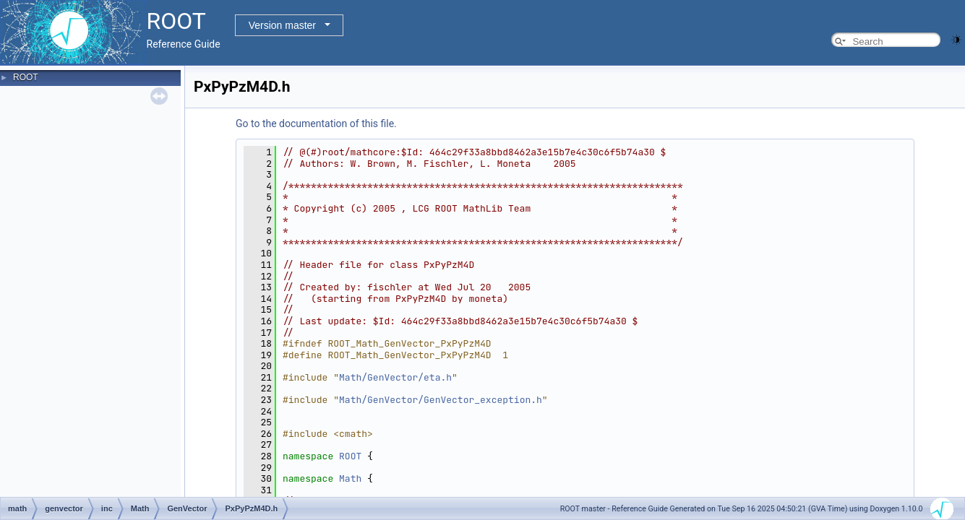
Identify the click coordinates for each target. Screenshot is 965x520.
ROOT (25, 77)
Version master (282, 25)
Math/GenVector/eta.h (395, 377)
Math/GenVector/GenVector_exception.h (440, 400)
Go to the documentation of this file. (316, 123)
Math (350, 478)
